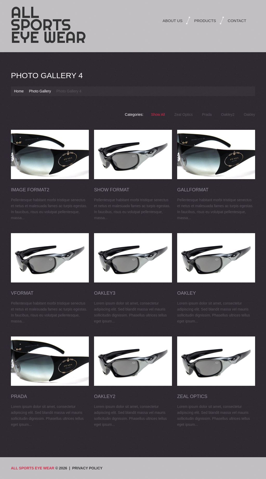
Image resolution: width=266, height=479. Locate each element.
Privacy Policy (87, 468)
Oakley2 (227, 114)
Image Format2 (30, 189)
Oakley (249, 114)
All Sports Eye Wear (48, 25)
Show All (158, 114)
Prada (207, 114)
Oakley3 (104, 293)
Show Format (111, 189)
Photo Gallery (40, 91)
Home (19, 91)
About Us (172, 20)
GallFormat (193, 189)
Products (205, 20)
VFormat (22, 293)
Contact (237, 20)
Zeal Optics (183, 114)
